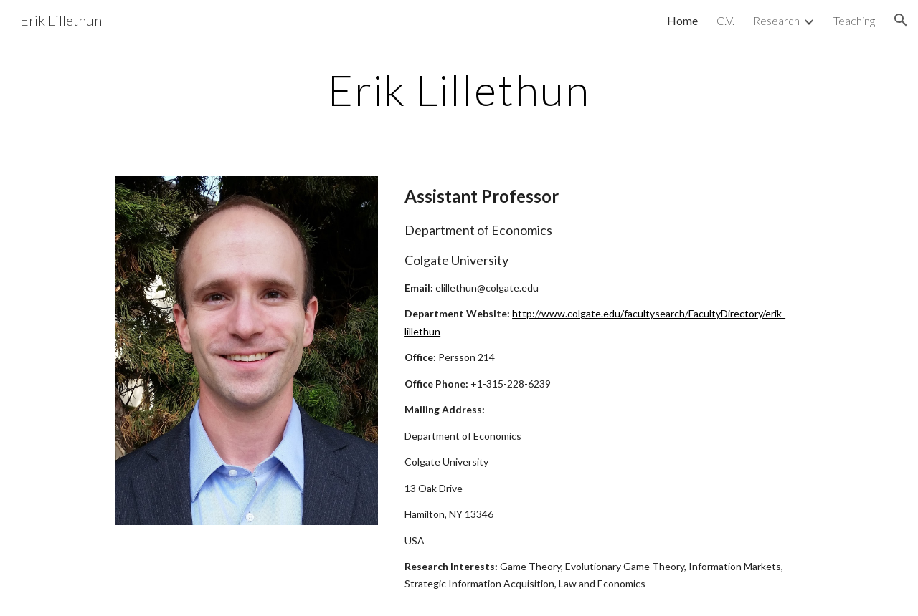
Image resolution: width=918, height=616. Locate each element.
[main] (459, 89)
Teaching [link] (854, 20)
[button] (901, 20)
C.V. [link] (725, 20)
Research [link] (776, 20)
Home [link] (682, 20)
